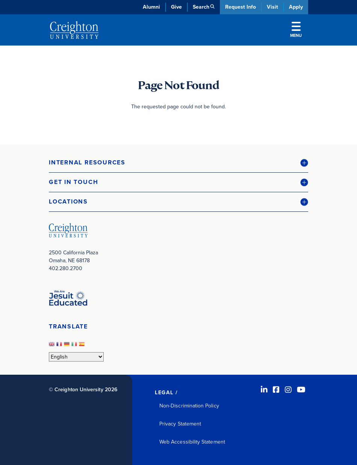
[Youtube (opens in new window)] (301, 389)
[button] (178, 162)
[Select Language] (76, 357)
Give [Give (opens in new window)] (176, 7)
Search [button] (201, 7)
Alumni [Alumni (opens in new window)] (151, 7)
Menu (296, 30)
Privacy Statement (180, 424)
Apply (296, 7)
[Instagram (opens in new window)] (288, 389)
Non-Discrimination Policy (189, 406)
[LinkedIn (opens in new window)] (264, 389)
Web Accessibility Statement (192, 442)
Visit (272, 7)
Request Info (240, 7)
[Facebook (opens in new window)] (276, 389)
